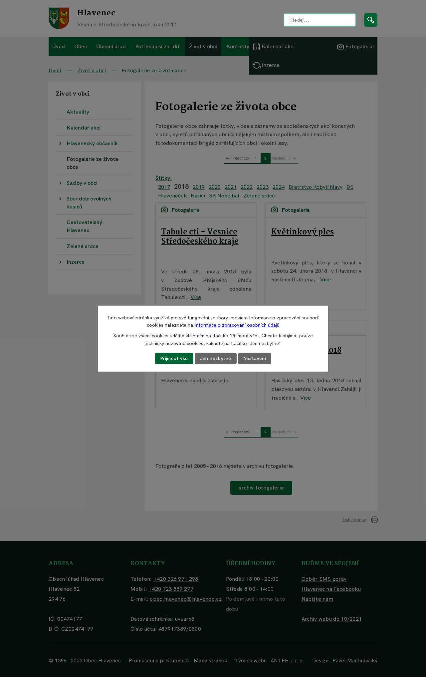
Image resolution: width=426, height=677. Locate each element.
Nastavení (254, 358)
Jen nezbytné (215, 358)
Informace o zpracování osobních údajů (237, 325)
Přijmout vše (174, 358)
